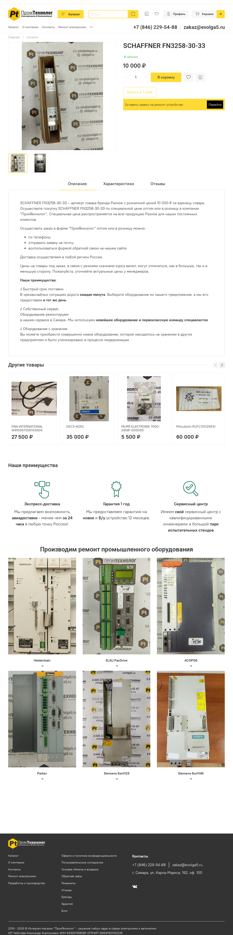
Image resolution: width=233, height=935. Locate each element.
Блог (64, 911)
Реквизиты (68, 883)
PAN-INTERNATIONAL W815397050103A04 (27, 428)
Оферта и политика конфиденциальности (89, 856)
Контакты (48, 27)
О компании (30, 27)
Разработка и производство (26, 883)
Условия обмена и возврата (79, 869)
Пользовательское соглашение (82, 862)
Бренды (66, 897)
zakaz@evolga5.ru (204, 27)
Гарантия (67, 904)
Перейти (215, 104)
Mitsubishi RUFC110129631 (196, 426)
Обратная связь (71, 876)
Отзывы (66, 890)
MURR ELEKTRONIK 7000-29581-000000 (140, 428)
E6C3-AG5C (75, 426)
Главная (14, 37)
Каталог (70, 14)
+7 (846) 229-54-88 (155, 27)
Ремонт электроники (72, 27)
